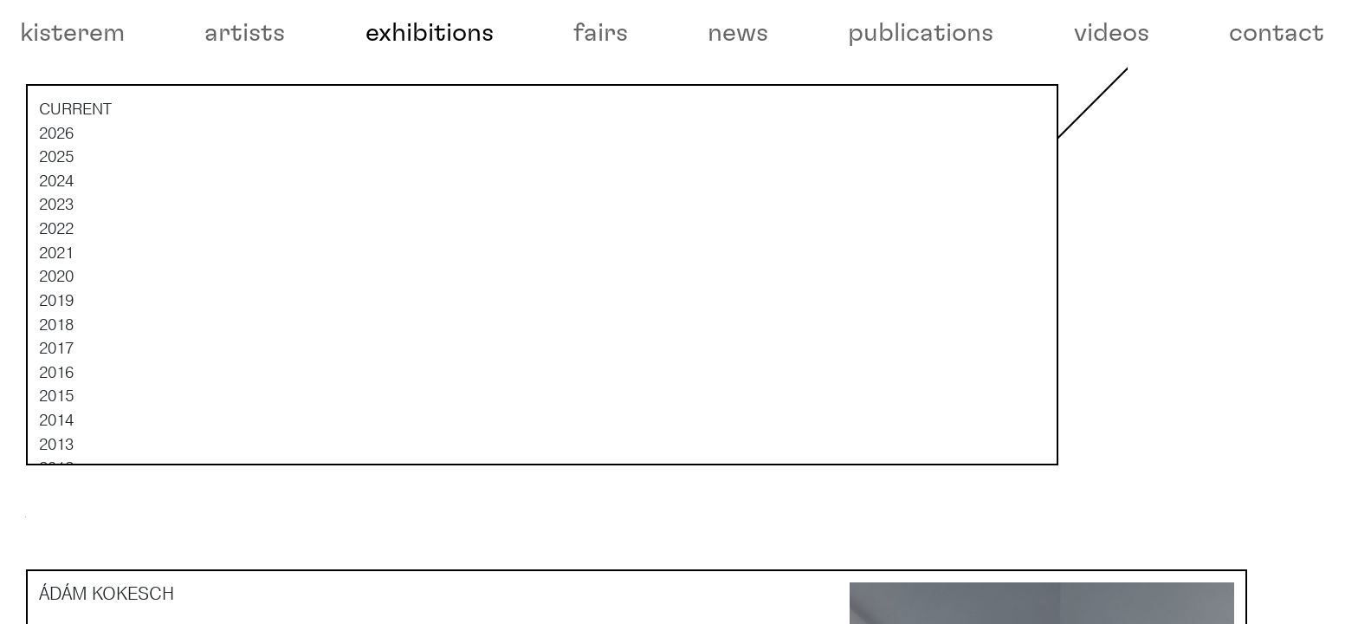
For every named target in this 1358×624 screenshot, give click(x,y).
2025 (56, 208)
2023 (56, 256)
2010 (56, 567)
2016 (56, 423)
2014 (56, 471)
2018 (56, 376)
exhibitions (429, 33)
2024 (56, 232)
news (738, 33)
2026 (56, 184)
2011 (56, 543)
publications (920, 33)
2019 (56, 351)
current (75, 160)
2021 (56, 304)
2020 (56, 327)
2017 (56, 399)
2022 (56, 279)
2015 (56, 448)
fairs (600, 33)
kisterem (72, 33)
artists (244, 33)
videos (1111, 33)
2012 (56, 519)
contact (1276, 33)
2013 (56, 495)
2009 (56, 591)
